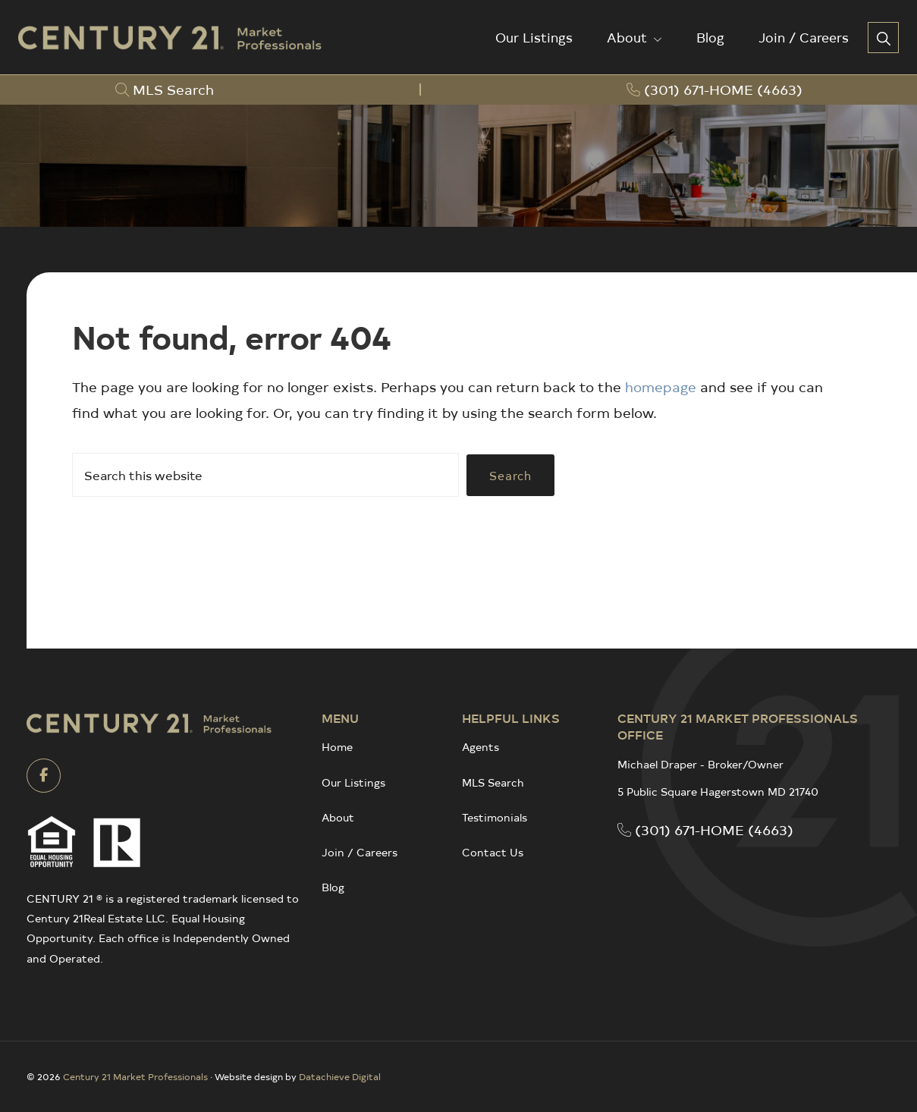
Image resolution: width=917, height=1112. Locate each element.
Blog (333, 887)
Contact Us (492, 852)
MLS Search (493, 782)
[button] (883, 37)
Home (337, 747)
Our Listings (353, 782)
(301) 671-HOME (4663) (705, 829)
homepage (660, 386)
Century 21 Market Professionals (135, 1076)
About (338, 817)
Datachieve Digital (340, 1076)
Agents (480, 747)
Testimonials (494, 817)
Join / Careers (359, 852)
